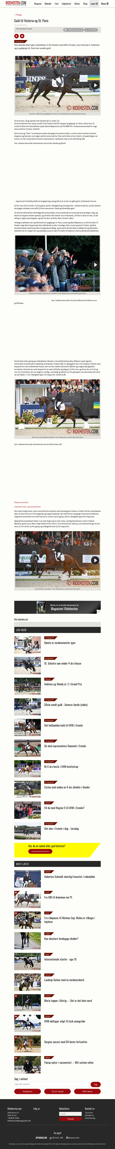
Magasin (37, 3)
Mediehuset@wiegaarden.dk (19, 1121)
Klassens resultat (21, 502)
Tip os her (89, 1112)
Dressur (48, 679)
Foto (57, 3)
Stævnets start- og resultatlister (27, 507)
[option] (57, 85)
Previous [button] (19, 85)
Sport (47, 954)
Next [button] (95, 85)
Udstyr (77, 3)
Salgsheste (66, 3)
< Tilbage (18, 15)
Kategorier (27, 1091)
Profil (47, 892)
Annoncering (90, 1118)
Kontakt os (89, 1115)
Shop (85, 3)
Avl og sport (19, 42)
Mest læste (87, 1091)
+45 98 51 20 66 (13, 1118)
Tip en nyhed (57, 1091)
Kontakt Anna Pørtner (40, 851)
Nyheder (48, 3)
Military (47, 1058)
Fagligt (47, 934)
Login (94, 3)
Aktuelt (47, 803)
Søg (95, 1084)
